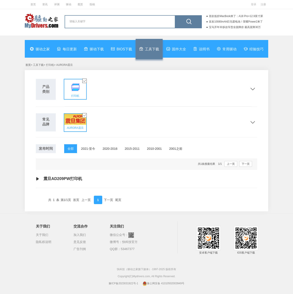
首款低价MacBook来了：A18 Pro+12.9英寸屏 (236, 16)
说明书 (201, 49)
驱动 (68, 4)
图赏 (80, 4)
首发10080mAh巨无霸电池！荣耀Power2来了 (236, 21)
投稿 (92, 4)
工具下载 (149, 49)
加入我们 (79, 235)
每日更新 (67, 49)
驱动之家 (40, 49)
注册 (263, 4)
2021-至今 (88, 148)
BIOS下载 (121, 49)
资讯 (45, 4)
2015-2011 (132, 148)
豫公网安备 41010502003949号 (163, 283)
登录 (253, 4)
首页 (33, 4)
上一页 (231, 163)
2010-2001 (154, 148)
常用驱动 (227, 49)
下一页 (246, 163)
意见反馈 (79, 242)
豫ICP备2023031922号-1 (123, 283)
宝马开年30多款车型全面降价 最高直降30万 (235, 27)
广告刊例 (79, 249)
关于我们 (42, 235)
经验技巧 (254, 49)
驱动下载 (94, 49)
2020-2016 (110, 148)
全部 (70, 148)
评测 (57, 4)
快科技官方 (130, 242)
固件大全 (176, 49)
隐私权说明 (43, 242)
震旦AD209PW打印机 (59, 179)
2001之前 (175, 148)
